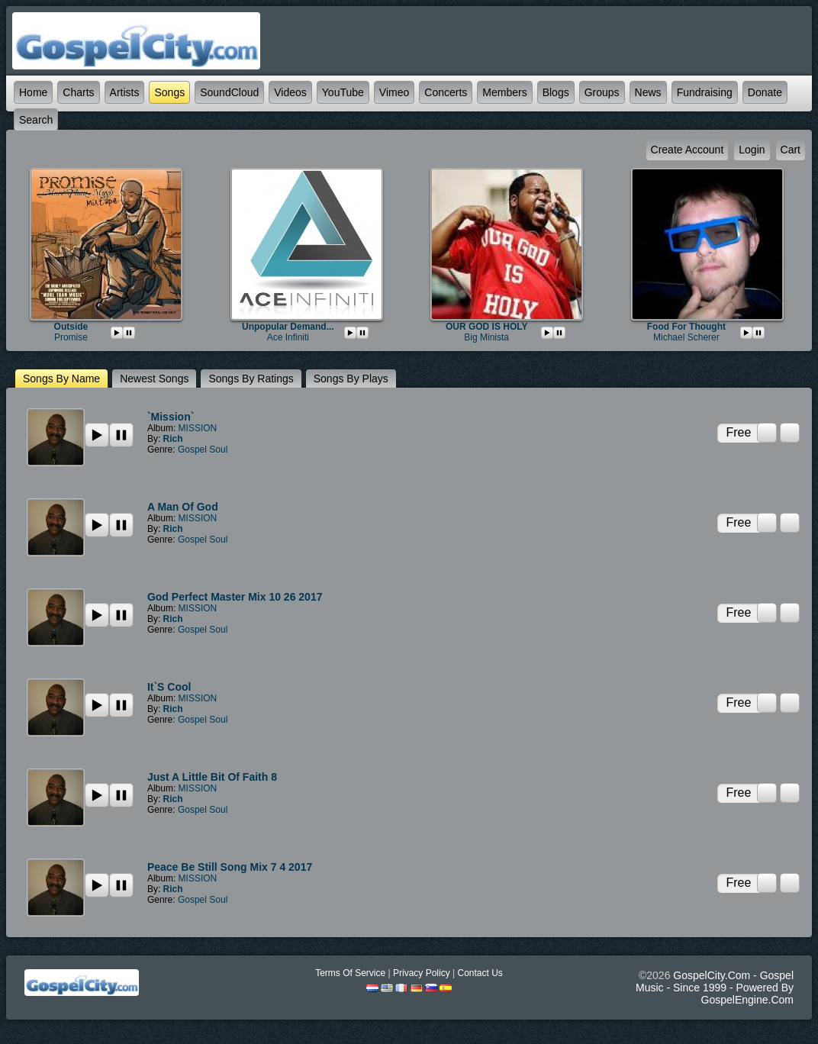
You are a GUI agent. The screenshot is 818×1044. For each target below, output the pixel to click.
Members (504, 92)
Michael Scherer (686, 337)
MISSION (198, 428)
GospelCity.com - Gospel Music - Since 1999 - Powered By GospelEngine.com (715, 987)
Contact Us (479, 973)
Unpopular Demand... (288, 326)
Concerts (445, 92)
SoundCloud (229, 92)
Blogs (556, 92)
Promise (71, 337)
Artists (125, 92)
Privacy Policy (421, 973)
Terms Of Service (350, 973)
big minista (486, 337)
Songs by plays (351, 378)
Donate (765, 92)
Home (33, 92)
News (648, 92)
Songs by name (61, 378)
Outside (71, 326)
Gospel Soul (202, 449)
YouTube (343, 92)
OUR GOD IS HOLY (487, 326)
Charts (78, 92)
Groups (602, 92)
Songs (169, 92)
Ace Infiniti (288, 337)
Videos (290, 92)
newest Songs (154, 378)
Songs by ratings (250, 378)
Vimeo (394, 92)
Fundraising (705, 92)
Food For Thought (686, 326)
